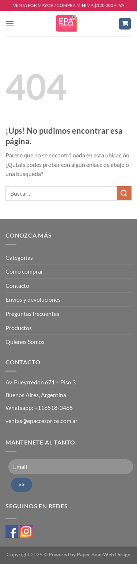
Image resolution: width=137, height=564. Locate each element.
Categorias (19, 257)
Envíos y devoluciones (33, 299)
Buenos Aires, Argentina (35, 394)
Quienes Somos (25, 341)
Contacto (17, 285)
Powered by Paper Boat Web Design (89, 554)
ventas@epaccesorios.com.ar (41, 420)
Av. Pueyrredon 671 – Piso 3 (40, 382)
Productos (18, 327)
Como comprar (24, 271)
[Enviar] (124, 193)
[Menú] (9, 23)
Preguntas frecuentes (32, 313)
